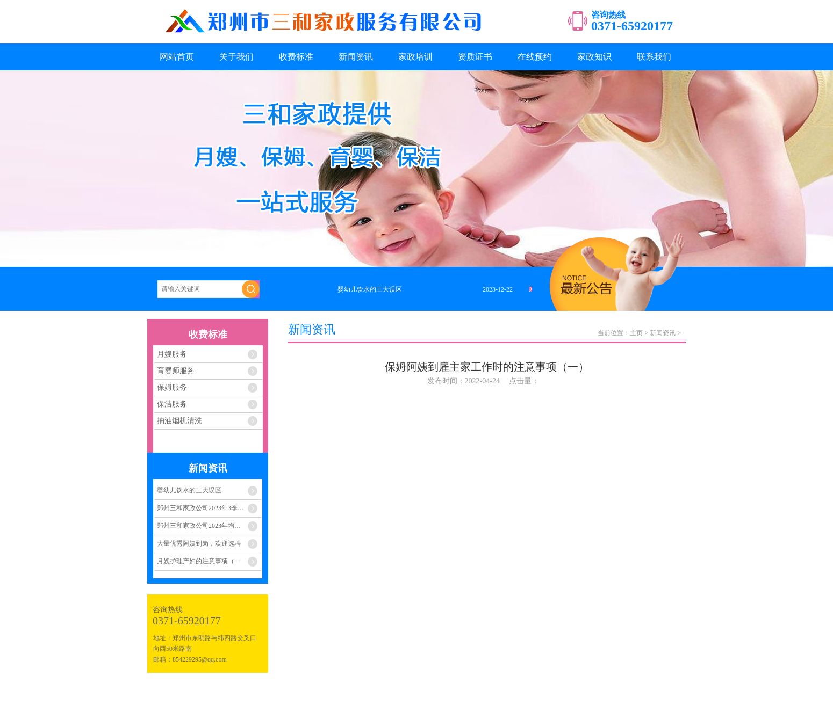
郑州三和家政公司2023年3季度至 (203, 508)
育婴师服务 (176, 371)
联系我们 (654, 56)
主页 (636, 333)
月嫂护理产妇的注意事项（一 (199, 561)
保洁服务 (172, 404)
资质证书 (475, 56)
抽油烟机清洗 (179, 421)
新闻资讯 (356, 56)
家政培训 (415, 56)
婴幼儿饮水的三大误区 (189, 490)
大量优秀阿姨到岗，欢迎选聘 (199, 543)
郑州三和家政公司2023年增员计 (202, 525)
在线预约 (535, 56)
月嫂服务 (172, 354)
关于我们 (236, 56)
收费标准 (296, 56)
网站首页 (177, 56)
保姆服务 (172, 387)
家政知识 (594, 56)
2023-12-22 (498, 289)
